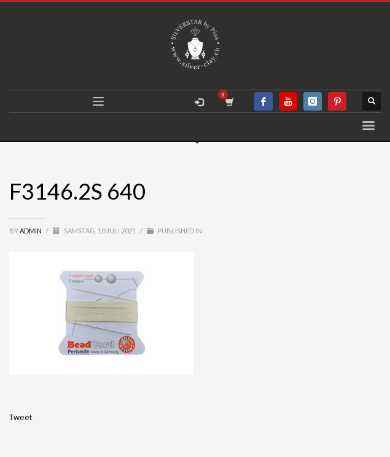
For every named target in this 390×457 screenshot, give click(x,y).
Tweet (20, 417)
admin (31, 231)
